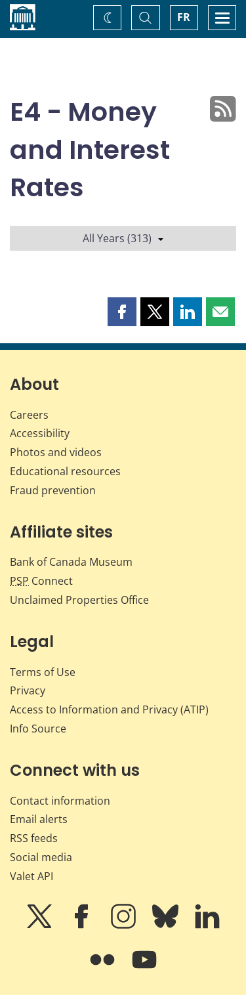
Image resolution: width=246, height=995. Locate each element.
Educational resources (65, 471)
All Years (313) (123, 238)
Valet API (31, 876)
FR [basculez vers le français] (183, 17)
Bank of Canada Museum (71, 562)
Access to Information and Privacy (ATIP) (109, 709)
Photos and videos (56, 452)
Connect (41, 581)
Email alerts (39, 819)
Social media (41, 857)
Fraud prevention (53, 490)
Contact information (60, 801)
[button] (122, 311)
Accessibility (40, 433)
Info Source (38, 728)
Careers (29, 415)
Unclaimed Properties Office (79, 600)
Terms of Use (42, 672)
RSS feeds (34, 838)
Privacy (27, 690)
